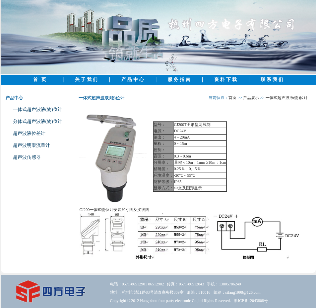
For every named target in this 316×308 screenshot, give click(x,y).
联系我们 (272, 79)
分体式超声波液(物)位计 (37, 121)
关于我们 (87, 79)
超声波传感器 (27, 157)
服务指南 (180, 79)
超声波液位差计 (29, 133)
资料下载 (226, 79)
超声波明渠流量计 (31, 145)
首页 (232, 97)
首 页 (40, 79)
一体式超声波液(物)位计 (37, 109)
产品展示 (251, 97)
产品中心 (133, 79)
